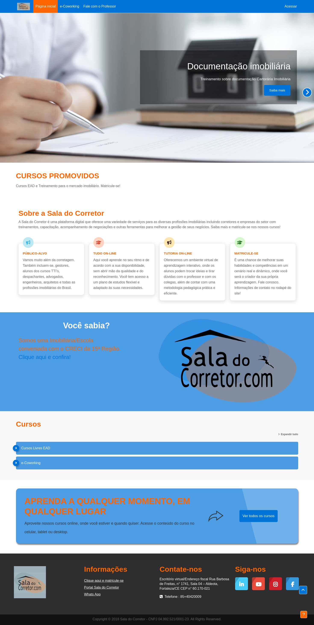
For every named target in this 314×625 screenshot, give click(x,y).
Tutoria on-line (178, 253)
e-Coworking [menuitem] (69, 6)
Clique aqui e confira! (45, 357)
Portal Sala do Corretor (101, 587)
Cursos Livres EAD (35, 448)
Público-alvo (35, 253)
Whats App (92, 594)
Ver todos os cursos (258, 516)
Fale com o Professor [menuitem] (99, 6)
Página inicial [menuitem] (45, 6)
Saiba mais (277, 90)
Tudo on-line (104, 253)
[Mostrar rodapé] (303, 614)
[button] (303, 590)
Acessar (291, 6)
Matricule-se (246, 253)
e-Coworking (31, 463)
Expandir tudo (289, 434)
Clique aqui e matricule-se (104, 580)
